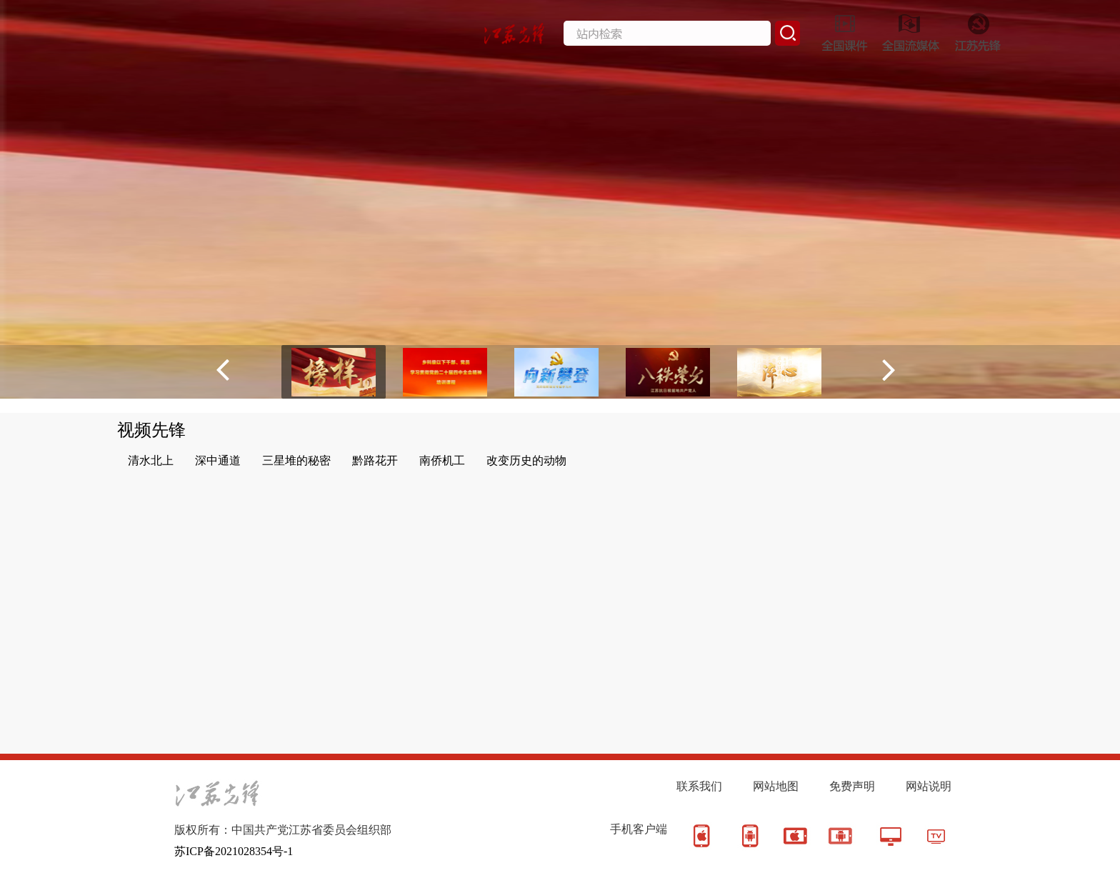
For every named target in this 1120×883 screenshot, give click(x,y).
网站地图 (776, 786)
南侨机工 (442, 460)
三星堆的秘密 (296, 460)
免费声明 (852, 786)
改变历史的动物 (526, 460)
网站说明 (928, 786)
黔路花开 (375, 460)
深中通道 (218, 460)
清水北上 (151, 460)
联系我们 (699, 786)
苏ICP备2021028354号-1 (233, 851)
